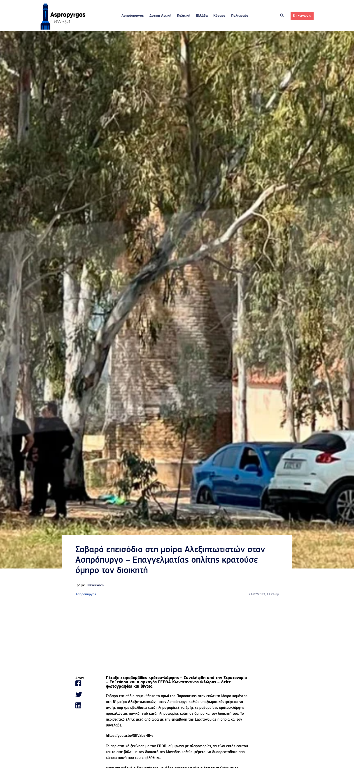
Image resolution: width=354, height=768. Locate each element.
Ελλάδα (202, 16)
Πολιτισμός (240, 16)
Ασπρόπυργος (132, 16)
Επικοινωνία (302, 16)
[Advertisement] (177, 636)
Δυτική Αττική (160, 16)
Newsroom (95, 585)
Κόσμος (219, 16)
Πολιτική (183, 16)
